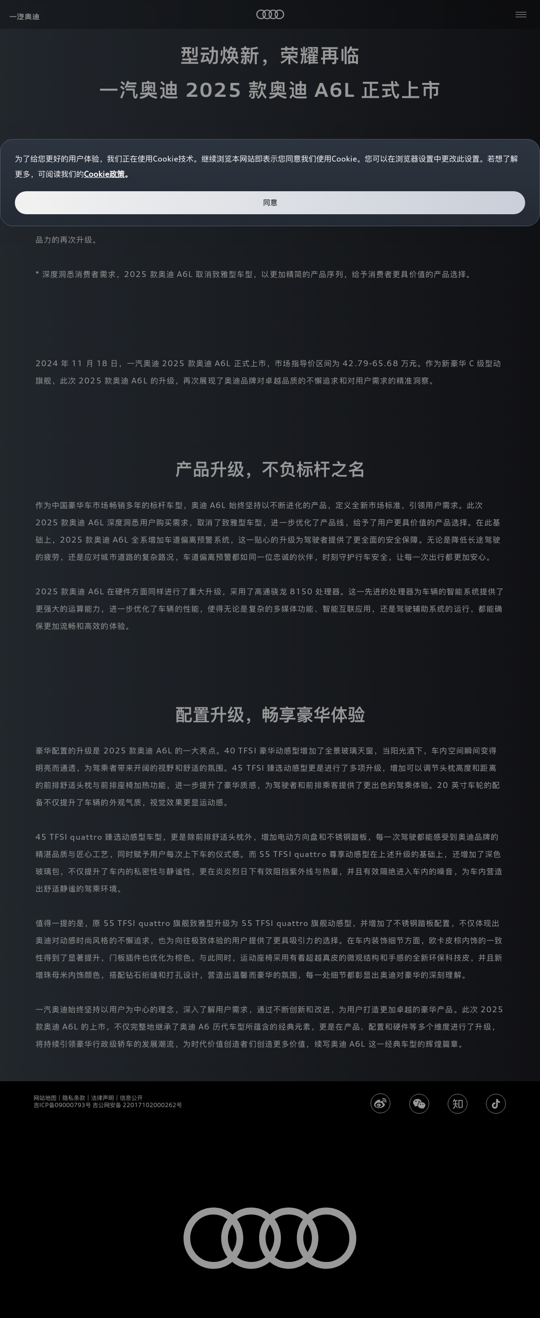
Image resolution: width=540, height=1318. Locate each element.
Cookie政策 (104, 174)
